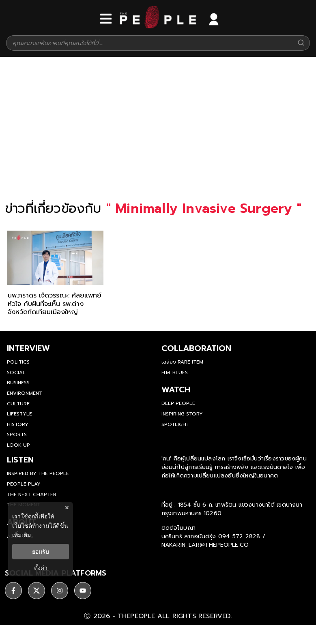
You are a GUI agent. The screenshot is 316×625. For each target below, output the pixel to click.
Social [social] (16, 372)
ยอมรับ (40, 551)
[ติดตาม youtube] (82, 590)
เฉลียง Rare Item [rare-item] (182, 362)
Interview (28, 348)
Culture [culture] (18, 403)
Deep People (178, 403)
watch (175, 389)
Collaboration (196, 348)
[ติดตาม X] (36, 590)
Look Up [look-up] (18, 445)
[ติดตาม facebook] (13, 590)
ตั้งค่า (40, 568)
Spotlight (175, 424)
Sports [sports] (17, 434)
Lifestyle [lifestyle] (19, 413)
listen (20, 460)
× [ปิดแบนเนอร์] (67, 507)
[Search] (301, 43)
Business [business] (18, 382)
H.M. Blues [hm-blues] (174, 372)
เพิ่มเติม (21, 535)
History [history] (17, 424)
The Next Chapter (31, 494)
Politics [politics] (18, 362)
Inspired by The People (38, 473)
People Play (24, 484)
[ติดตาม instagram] (59, 590)
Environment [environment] (24, 393)
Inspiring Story (182, 413)
